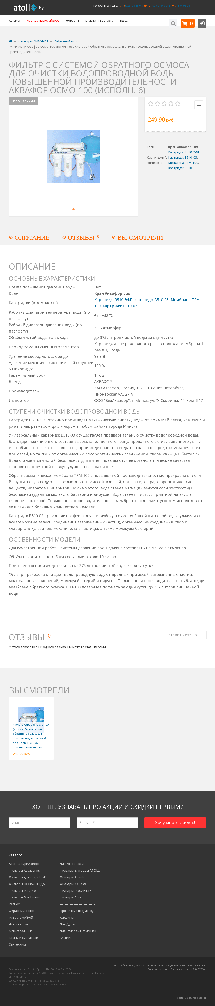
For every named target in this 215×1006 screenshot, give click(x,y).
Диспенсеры (18, 924)
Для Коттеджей (72, 863)
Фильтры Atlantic (72, 877)
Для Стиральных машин (78, 931)
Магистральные (21, 931)
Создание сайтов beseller (191, 997)
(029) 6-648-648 (134, 5)
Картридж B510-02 (182, 168)
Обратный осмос (21, 911)
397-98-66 (183, 5)
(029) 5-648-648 (160, 5)
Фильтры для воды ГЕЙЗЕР (30, 877)
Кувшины (67, 917)
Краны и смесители (23, 937)
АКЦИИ (65, 937)
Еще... (123, 20)
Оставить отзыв (180, 632)
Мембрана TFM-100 (183, 162)
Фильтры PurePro (22, 890)
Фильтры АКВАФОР (75, 884)
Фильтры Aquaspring (24, 870)
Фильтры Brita (70, 897)
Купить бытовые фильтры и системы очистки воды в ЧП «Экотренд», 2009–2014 (160, 965)
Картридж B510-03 (182, 157)
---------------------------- (77, 904)
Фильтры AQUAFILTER (77, 890)
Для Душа (67, 924)
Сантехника (17, 944)
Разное (14, 904)
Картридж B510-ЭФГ (184, 152)
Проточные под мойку (77, 911)
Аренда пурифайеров (25, 863)
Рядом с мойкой (21, 917)
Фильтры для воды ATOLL (80, 870)
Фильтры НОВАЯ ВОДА (27, 884)
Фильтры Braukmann (24, 897)
